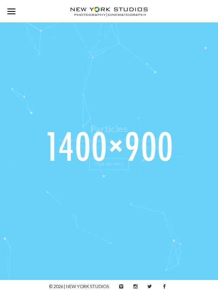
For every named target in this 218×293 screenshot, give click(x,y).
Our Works (109, 164)
